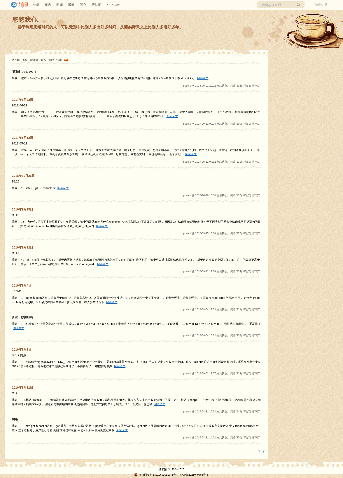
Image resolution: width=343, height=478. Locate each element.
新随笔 (34, 59)
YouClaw (113, 5)
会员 (36, 5)
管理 (51, 59)
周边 (47, 5)
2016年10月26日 (23, 175)
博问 (71, 5)
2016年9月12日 (22, 247)
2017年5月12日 (22, 137)
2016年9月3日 (22, 349)
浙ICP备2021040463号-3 (193, 474)
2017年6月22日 (22, 99)
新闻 (59, 5)
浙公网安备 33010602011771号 (155, 474)
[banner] (17, 5)
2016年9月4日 (22, 285)
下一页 (262, 451)
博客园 (16, 59)
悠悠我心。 (27, 19)
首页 (25, 59)
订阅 (59, 59)
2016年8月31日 (22, 387)
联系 (43, 59)
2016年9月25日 (22, 209)
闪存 (83, 5)
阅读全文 (202, 78)
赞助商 (97, 5)
